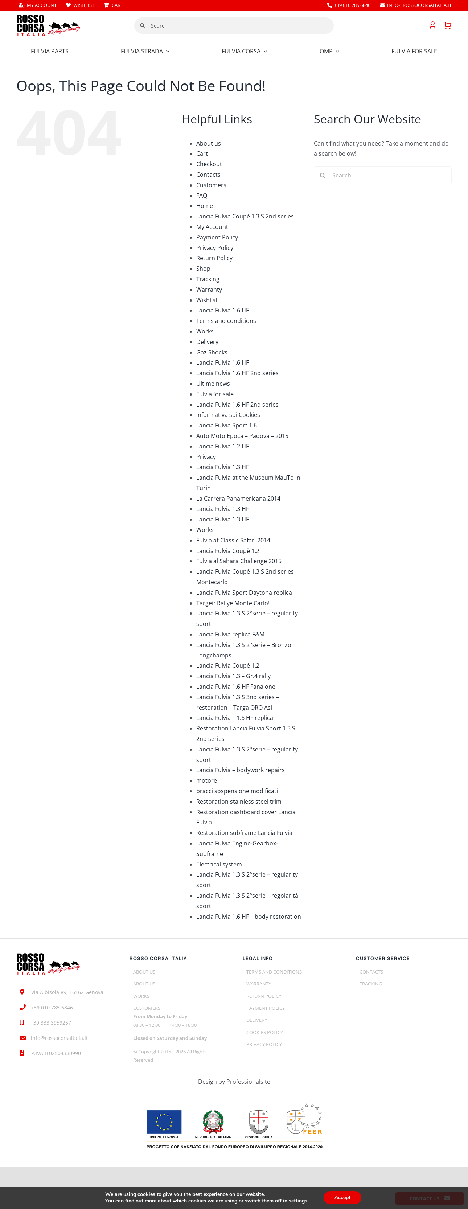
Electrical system (219, 864)
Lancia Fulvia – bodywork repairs (240, 770)
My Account (212, 227)
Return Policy (214, 258)
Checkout (209, 164)
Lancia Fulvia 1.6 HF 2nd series (237, 373)
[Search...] (383, 175)
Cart (202, 153)
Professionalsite (248, 1082)
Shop (203, 268)
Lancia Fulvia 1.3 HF (222, 467)
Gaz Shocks (211, 352)
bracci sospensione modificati (237, 791)
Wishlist (207, 300)
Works (205, 331)
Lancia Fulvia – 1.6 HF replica (234, 718)
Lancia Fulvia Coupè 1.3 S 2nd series (245, 216)
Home (204, 206)
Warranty (209, 290)
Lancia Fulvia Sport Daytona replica (244, 593)
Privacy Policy (214, 248)
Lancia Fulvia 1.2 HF (222, 446)
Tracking (207, 279)
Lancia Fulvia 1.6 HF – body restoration (248, 917)
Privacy (206, 457)
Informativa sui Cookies (228, 415)
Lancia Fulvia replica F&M (230, 634)
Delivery (207, 342)
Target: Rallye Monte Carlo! (233, 603)
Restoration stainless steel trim (239, 802)
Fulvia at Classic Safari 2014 (233, 540)
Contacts (208, 175)
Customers (211, 185)
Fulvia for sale (215, 394)
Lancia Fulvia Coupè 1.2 (227, 551)
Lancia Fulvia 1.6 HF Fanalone (235, 686)
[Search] (234, 25)
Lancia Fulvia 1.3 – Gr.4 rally (233, 676)
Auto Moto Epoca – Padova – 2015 (242, 436)
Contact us (430, 1198)
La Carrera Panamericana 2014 (238, 499)
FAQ (201, 196)
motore (206, 780)
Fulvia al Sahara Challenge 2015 (239, 561)
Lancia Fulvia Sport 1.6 (226, 425)
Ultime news (213, 384)
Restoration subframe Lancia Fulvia (244, 833)
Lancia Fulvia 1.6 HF (222, 310)
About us (208, 143)
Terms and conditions (226, 321)
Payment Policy (217, 237)
